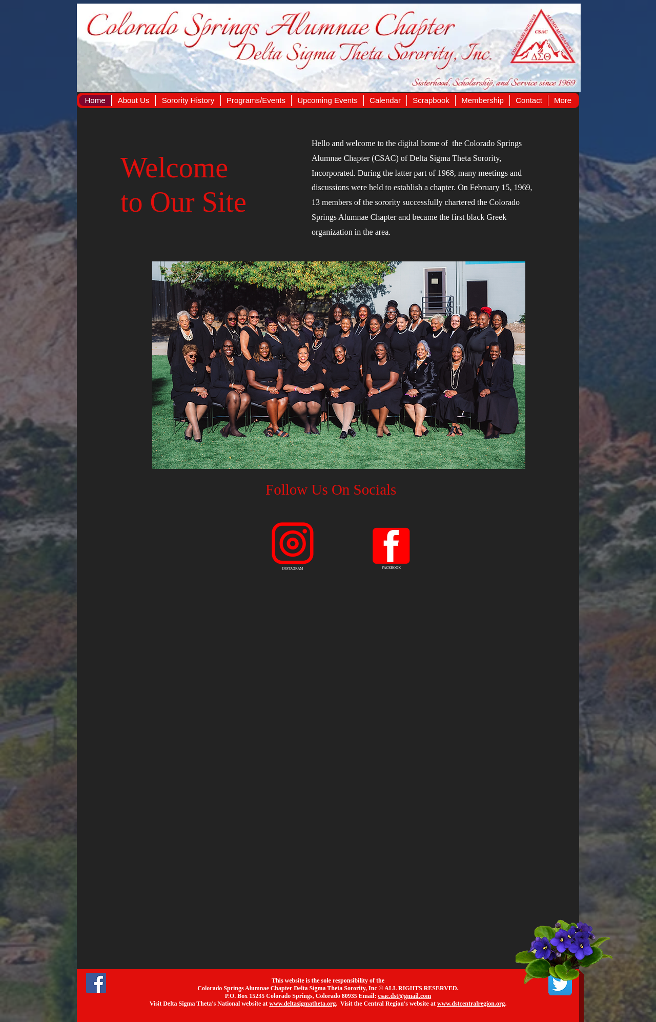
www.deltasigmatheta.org (302, 1003)
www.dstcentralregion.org (471, 1003)
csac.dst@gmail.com (404, 995)
